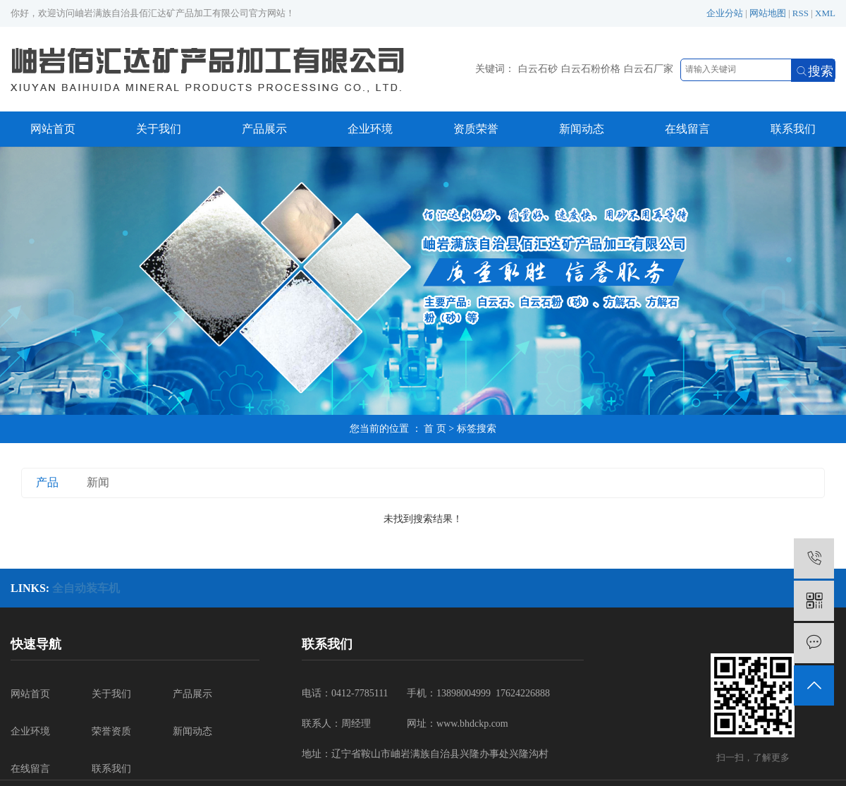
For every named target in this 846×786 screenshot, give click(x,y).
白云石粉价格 (590, 69)
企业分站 (724, 13)
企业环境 (370, 129)
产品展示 (264, 129)
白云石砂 (538, 69)
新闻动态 (581, 129)
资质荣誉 (475, 129)
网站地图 (767, 13)
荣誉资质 (111, 731)
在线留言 (687, 129)
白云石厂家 (648, 69)
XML (825, 13)
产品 (47, 482)
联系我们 (793, 129)
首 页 (435, 428)
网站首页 (52, 129)
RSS (800, 13)
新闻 (98, 482)
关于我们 (158, 129)
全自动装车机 (86, 588)
